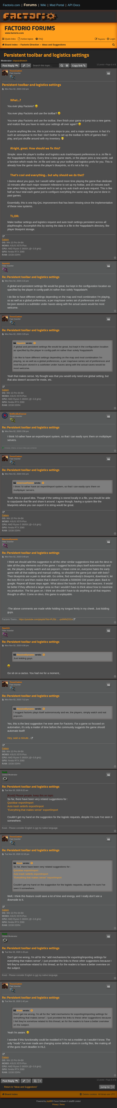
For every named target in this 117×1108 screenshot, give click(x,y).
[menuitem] (25, 39)
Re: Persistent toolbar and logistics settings (30, 277)
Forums (30, 5)
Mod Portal (57, 5)
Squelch (6, 263)
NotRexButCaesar (18, 414)
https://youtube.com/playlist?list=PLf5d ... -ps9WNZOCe (46, 619)
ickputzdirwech (20, 60)
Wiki (43, 5)
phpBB (49, 1101)
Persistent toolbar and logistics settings (46, 55)
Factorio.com (11, 5)
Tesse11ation (16, 71)
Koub (4, 772)
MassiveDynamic (10, 539)
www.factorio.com (14, 33)
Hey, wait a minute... (18, 738)
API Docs (74, 5)
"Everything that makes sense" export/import (32, 809)
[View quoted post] (34, 343)
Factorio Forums (30, 28)
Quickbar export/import (20, 802)
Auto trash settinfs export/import (25, 806)
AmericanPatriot (25, 483)
